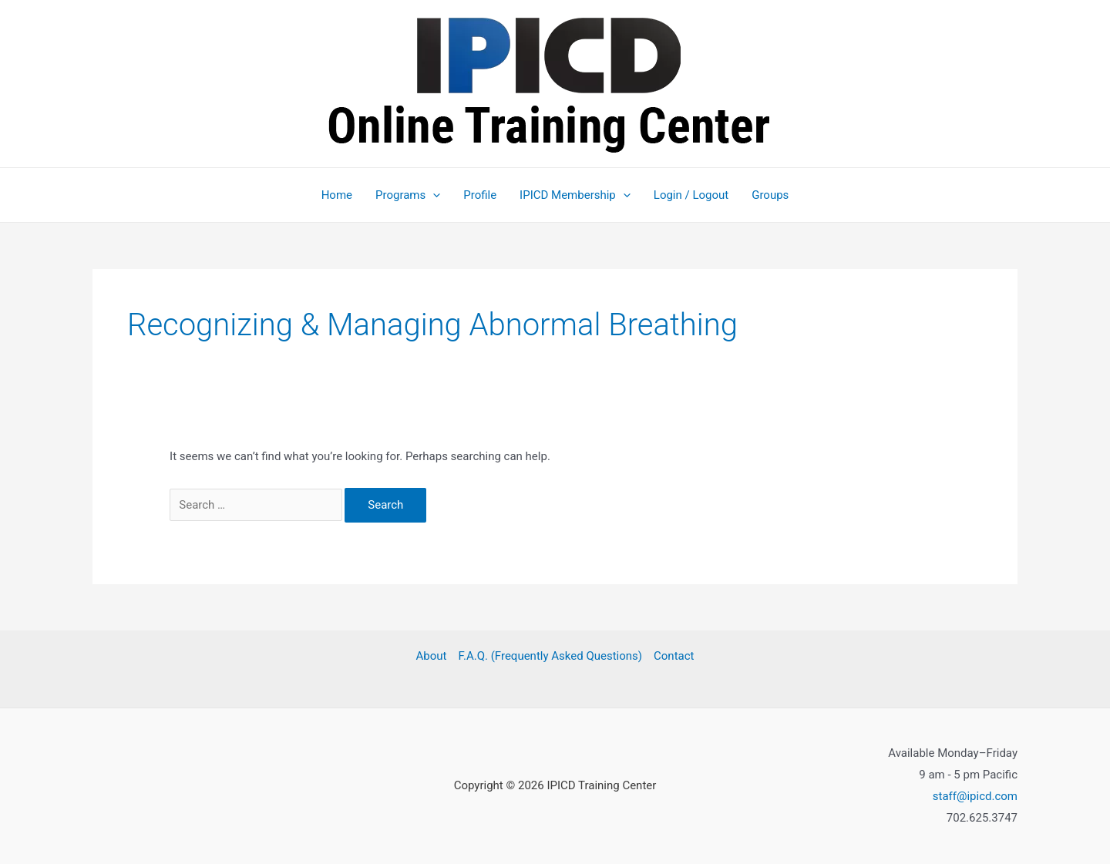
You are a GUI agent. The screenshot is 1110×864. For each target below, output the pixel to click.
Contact (674, 656)
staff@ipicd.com (975, 796)
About (431, 656)
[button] (433, 195)
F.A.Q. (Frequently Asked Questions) (550, 656)
